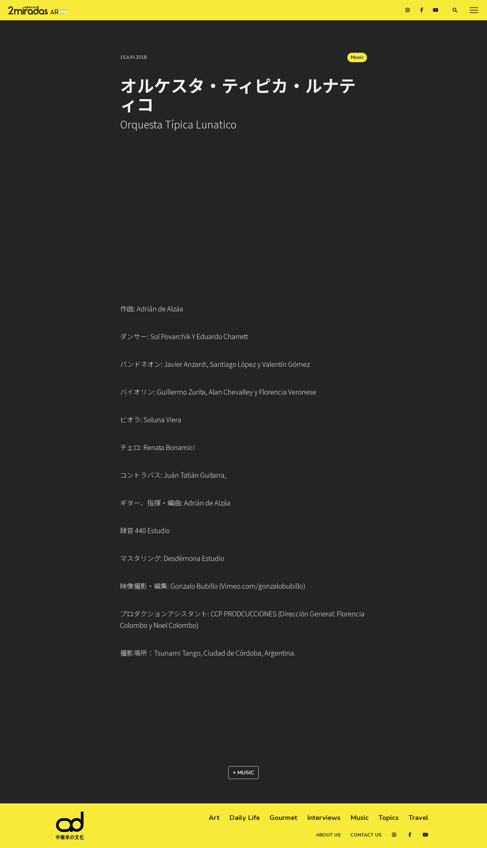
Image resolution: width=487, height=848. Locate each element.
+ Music (243, 772)
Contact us (365, 835)
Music (357, 57)
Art (214, 817)
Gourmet (283, 817)
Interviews (324, 817)
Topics (388, 817)
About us (328, 835)
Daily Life (244, 817)
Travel (418, 817)
